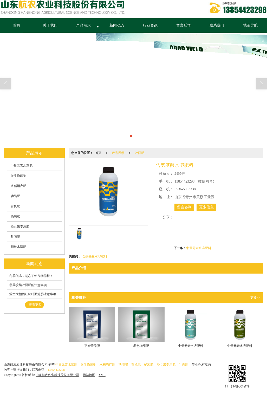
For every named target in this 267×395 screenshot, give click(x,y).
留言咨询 (184, 207)
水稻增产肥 (18, 186)
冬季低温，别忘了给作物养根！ (31, 276)
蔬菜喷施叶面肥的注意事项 (28, 285)
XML (102, 375)
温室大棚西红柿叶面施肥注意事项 (32, 294)
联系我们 (217, 25)
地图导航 (250, 25)
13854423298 (56, 370)
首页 (16, 25)
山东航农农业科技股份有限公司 (57, 375)
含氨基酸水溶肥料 (94, 256)
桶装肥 (15, 216)
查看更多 (35, 305)
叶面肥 (139, 153)
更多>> (255, 298)
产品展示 (83, 25)
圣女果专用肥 (20, 226)
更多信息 (206, 207)
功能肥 (15, 196)
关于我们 (50, 25)
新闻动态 (116, 25)
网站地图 (89, 375)
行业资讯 (150, 25)
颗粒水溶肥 (18, 247)
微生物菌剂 (18, 176)
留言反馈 (183, 25)
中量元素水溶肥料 (198, 248)
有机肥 (15, 206)
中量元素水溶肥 (21, 165)
